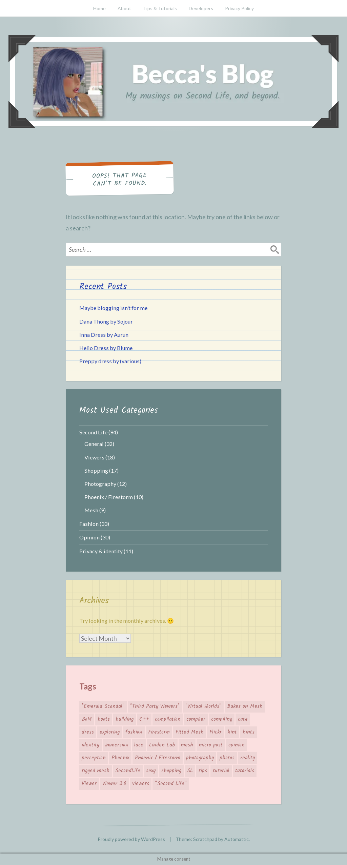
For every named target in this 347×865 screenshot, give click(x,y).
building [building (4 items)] (125, 719)
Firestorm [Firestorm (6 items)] (159, 732)
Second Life (93, 432)
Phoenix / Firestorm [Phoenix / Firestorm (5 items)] (157, 758)
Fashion (89, 523)
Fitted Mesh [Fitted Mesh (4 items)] (190, 732)
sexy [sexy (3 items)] (151, 771)
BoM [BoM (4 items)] (87, 719)
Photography (100, 483)
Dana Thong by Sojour (106, 321)
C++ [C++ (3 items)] (144, 719)
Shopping (96, 470)
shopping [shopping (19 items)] (171, 771)
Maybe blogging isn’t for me (113, 308)
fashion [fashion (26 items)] (133, 732)
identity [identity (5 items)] (90, 745)
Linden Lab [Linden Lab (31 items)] (162, 745)
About (124, 8)
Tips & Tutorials (160, 8)
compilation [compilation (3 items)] (168, 719)
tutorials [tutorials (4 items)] (244, 771)
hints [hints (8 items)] (248, 732)
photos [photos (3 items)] (227, 758)
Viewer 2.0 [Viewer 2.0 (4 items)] (114, 784)
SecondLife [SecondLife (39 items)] (127, 771)
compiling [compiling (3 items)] (221, 719)
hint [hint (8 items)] (232, 732)
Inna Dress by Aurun (103, 334)
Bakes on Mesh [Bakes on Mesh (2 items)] (245, 706)
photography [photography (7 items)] (200, 758)
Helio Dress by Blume (105, 348)
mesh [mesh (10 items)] (187, 745)
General (94, 443)
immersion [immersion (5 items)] (116, 745)
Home (99, 8)
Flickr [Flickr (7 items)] (215, 732)
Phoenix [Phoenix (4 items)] (120, 758)
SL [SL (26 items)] (190, 771)
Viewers (94, 457)
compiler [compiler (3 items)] (195, 719)
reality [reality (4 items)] (247, 758)
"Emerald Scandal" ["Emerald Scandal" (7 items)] (103, 706)
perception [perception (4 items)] (94, 758)
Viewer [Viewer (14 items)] (89, 784)
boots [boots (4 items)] (104, 719)
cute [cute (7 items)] (243, 719)
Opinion (89, 537)
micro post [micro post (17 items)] (211, 745)
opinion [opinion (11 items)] (236, 745)
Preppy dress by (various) (110, 361)
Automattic (236, 839)
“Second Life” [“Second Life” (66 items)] (171, 784)
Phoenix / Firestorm (108, 497)
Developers (201, 8)
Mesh (91, 510)
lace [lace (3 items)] (138, 745)
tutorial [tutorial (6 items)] (221, 771)
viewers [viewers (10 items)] (140, 784)
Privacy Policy (239, 8)
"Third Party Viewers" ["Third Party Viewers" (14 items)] (155, 706)
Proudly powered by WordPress (131, 839)
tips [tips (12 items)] (203, 771)
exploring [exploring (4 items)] (110, 732)
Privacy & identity (101, 551)
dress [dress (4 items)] (88, 732)
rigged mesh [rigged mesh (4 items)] (95, 771)
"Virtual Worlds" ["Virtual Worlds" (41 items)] (203, 706)
